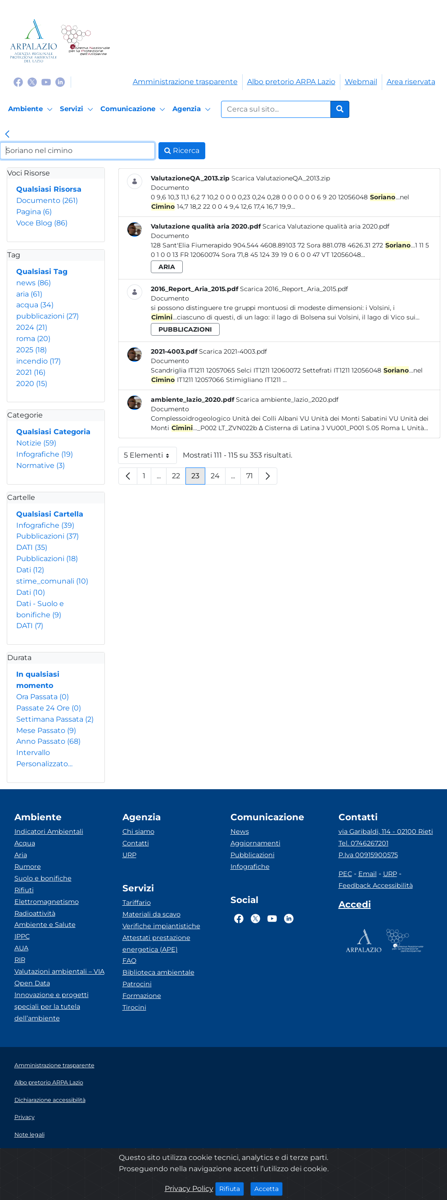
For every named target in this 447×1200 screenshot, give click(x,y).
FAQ (129, 961)
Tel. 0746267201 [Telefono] (363, 843)
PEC (345, 874)
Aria (20, 855)
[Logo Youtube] (46, 81)
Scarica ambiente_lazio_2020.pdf (287, 400)
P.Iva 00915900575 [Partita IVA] (368, 855)
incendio (38, 361)
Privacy (24, 1117)
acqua (35, 305)
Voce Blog (42, 223)
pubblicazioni (47, 316)
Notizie (36, 443)
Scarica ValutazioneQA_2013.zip (280, 178)
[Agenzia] (193, 109)
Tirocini (134, 1007)
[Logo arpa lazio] (33, 40)
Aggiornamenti (255, 843)
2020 (31, 383)
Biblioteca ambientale (158, 972)
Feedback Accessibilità (376, 885)
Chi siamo (138, 831)
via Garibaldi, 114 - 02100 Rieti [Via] (386, 831)
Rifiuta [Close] (231, 1188)
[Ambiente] (32, 109)
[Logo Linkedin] (60, 81)
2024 (31, 327)
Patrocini (137, 984)
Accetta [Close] (268, 1188)
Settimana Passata (55, 719)
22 (179, 478)
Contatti (135, 843)
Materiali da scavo (151, 914)
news (33, 283)
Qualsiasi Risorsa (48, 189)
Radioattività (34, 913)
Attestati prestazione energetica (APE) (156, 943)
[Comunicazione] (134, 109)
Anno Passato (48, 741)
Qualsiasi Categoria (53, 431)
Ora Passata (42, 696)
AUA (21, 948)
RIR (19, 960)
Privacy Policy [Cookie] (189, 1188)
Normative (40, 465)
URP (129, 855)
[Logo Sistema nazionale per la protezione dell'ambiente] (85, 40)
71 (252, 478)
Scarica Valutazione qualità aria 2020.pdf (325, 226)
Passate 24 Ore (48, 708)
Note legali (29, 1134)
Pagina (34, 211)
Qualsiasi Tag (42, 271)
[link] (7, 135)
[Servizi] (77, 109)
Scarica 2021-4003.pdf (233, 351)
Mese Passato (46, 730)
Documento (47, 200)
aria (29, 294)
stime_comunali (52, 581)
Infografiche (44, 454)
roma (33, 338)
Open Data (32, 983)
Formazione (141, 996)
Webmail (361, 81)
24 (218, 478)
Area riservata (411, 81)
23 (198, 478)
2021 (30, 372)
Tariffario (136, 903)
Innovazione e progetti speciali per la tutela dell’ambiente (51, 1006)
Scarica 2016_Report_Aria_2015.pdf (294, 289)
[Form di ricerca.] (276, 109)
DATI (31, 547)
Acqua (24, 843)
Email (367, 874)
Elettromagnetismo (46, 902)
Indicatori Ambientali (48, 831)
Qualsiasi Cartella (49, 514)
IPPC (22, 936)
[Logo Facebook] (18, 81)
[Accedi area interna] (355, 906)
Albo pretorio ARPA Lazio (291, 81)
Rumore (27, 867)
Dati (30, 570)
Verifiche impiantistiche (161, 926)
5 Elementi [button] (150, 457)
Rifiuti (24, 890)
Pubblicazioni (47, 536)
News (239, 831)
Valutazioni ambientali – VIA (59, 971)
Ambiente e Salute (45, 925)
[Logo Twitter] (32, 81)
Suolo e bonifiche (43, 878)
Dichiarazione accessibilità (50, 1100)
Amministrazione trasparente (185, 81)
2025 (31, 350)
